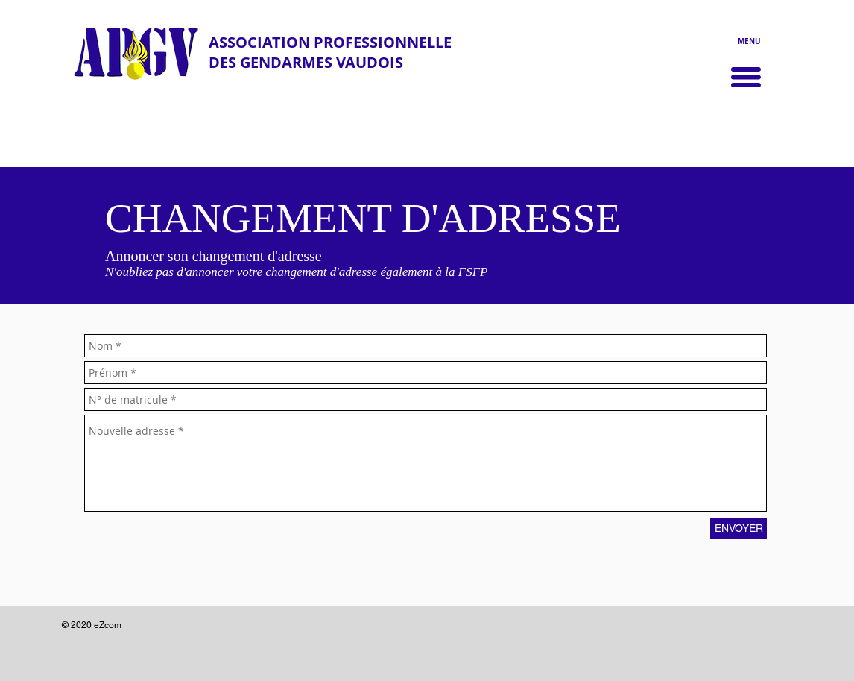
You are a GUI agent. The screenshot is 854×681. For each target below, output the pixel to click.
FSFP (474, 272)
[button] (746, 77)
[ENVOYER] (738, 528)
